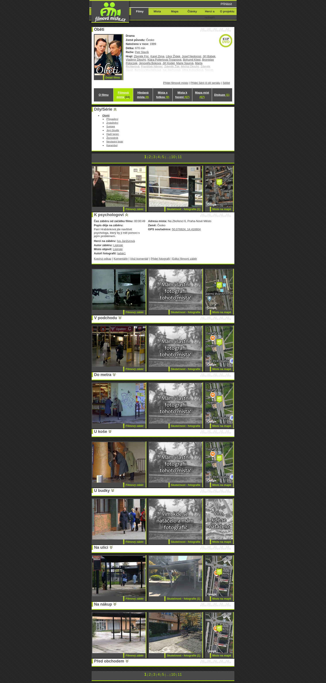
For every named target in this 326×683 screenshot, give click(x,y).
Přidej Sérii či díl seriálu (205, 82)
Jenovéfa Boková (150, 63)
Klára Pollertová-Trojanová (164, 59)
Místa (157, 11)
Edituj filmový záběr (184, 258)
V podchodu (105, 318)
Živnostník (112, 137)
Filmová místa (123, 95)
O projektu (227, 11)
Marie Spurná (184, 63)
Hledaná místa (143, 95)
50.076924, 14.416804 (186, 229)
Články (192, 11)
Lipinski (118, 245)
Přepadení (112, 118)
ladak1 (121, 253)
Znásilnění (112, 122)
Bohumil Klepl (192, 59)
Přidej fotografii (160, 258)
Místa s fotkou (162, 95)
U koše (100, 431)
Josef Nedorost (191, 56)
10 (173, 157)
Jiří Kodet (168, 63)
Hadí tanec (112, 133)
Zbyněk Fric (141, 56)
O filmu (104, 94)
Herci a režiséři (210, 14)
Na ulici (101, 547)
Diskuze (221, 94)
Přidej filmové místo (175, 82)
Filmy (140, 11)
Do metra (102, 374)
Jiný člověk (112, 130)
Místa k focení (182, 95)
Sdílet (226, 82)
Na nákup (103, 604)
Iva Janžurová (126, 241)
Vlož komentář (139, 258)
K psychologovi (109, 215)
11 (180, 157)
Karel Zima (157, 56)
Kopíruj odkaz (102, 258)
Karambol (112, 145)
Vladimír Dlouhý (136, 59)
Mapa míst (202, 95)
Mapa (174, 11)
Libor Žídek (173, 56)
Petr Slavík (142, 52)
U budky (102, 490)
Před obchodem (109, 661)
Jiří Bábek (209, 56)
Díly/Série (103, 109)
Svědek (110, 126)
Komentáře (121, 258)
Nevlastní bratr (114, 141)
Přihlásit (226, 4)
